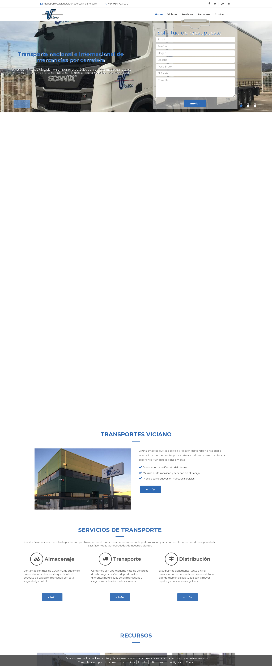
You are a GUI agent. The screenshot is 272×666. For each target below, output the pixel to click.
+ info (150, 501)
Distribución (59, 559)
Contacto (221, 14)
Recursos (204, 14)
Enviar (195, 103)
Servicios (187, 14)
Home (159, 14)
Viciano (172, 14)
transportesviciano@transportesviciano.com (70, 3)
